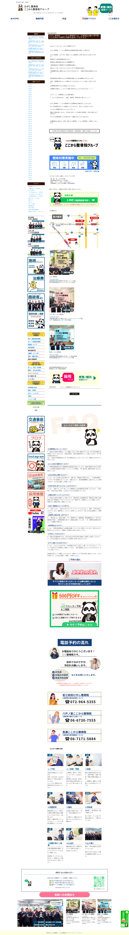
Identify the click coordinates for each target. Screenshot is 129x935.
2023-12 (30, 144)
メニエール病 (32, 399)
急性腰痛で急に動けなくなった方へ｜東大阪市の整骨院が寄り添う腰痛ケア (36, 49)
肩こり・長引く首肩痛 (34, 367)
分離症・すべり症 (33, 353)
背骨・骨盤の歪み (33, 356)
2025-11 (30, 99)
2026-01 (30, 96)
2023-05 (30, 157)
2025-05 (30, 111)
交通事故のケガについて (33, 186)
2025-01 (30, 119)
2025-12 (30, 98)
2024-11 (30, 123)
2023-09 (30, 150)
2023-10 (30, 148)
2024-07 (30, 130)
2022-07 (30, 177)
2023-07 (30, 154)
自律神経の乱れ (32, 387)
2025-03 (30, 115)
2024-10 (30, 125)
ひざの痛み (31, 379)
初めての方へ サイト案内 (33, 198)
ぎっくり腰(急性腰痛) (34, 341)
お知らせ (30, 201)
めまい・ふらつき (33, 393)
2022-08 (30, 175)
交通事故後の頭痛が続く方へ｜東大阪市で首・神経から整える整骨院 (36, 46)
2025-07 (30, 107)
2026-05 (30, 88)
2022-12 (30, 167)
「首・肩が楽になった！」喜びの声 (35, 192)
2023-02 (30, 163)
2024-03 (30, 138)
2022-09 (30, 173)
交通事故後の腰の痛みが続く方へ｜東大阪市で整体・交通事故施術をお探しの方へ (36, 52)
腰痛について (31, 199)
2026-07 (30, 84)
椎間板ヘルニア (32, 344)
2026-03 (30, 92)
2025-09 (30, 103)
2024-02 (30, 140)
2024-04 (30, 136)
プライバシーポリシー (77, 933)
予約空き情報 (31, 207)
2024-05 (30, 134)
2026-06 (30, 86)
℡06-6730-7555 (53, 317)
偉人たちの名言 (31, 203)
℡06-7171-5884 (53, 354)
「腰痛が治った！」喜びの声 (34, 188)
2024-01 (30, 142)
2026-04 (30, 90)
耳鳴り (30, 396)
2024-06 (30, 132)
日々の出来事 (31, 190)
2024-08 (30, 128)
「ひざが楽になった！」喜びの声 (35, 194)
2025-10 (30, 101)
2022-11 (30, 169)
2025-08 (30, 105)
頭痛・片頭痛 (32, 390)
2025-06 (30, 109)
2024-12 (30, 121)
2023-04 (30, 159)
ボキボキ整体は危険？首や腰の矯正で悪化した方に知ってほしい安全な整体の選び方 (36, 37)
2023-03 (30, 161)
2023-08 (30, 152)
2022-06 (30, 179)
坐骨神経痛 (31, 347)
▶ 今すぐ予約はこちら (79, 624)
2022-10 (30, 171)
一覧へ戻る (74, 393)
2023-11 (30, 146)
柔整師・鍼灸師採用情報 (33, 209)
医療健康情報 (31, 205)
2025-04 (30, 113)
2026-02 (30, 94)
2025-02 (30, 117)
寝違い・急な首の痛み (34, 370)
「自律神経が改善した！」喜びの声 (35, 196)
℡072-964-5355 (53, 279)
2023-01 (30, 165)
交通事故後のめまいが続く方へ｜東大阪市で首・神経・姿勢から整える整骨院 (36, 42)
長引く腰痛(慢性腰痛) (34, 339)
